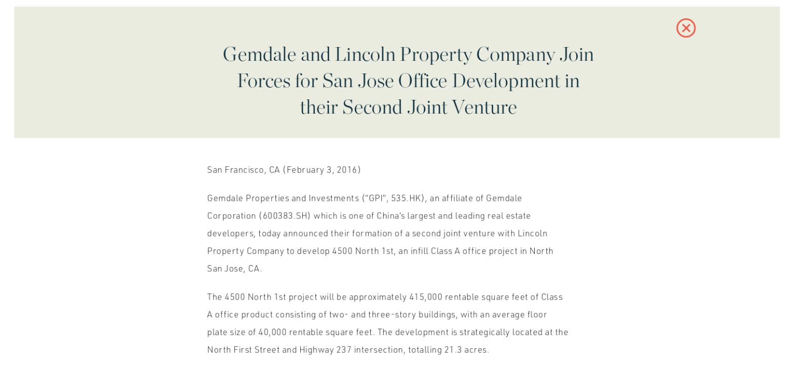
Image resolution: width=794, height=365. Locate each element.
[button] (676, 33)
